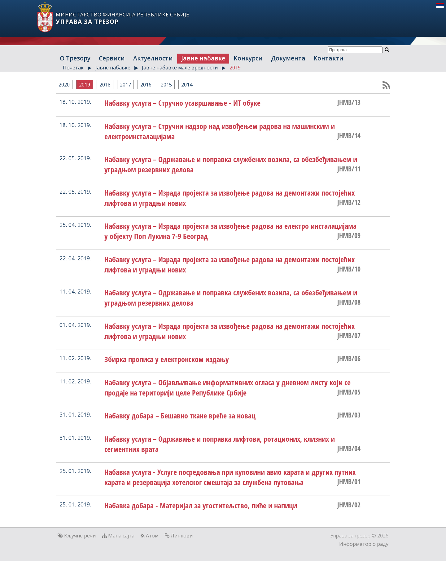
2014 (186, 84)
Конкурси (248, 58)
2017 (125, 84)
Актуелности (153, 58)
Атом (152, 535)
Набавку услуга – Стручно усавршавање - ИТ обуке (182, 103)
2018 (105, 84)
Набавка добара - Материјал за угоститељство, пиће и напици (200, 505)
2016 (145, 84)
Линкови (182, 535)
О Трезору (75, 58)
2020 (64, 84)
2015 (166, 84)
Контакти (328, 58)
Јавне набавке (203, 58)
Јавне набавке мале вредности (180, 67)
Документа (288, 58)
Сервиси (112, 58)
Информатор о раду (363, 544)
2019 (235, 67)
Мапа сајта (121, 535)
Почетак (73, 67)
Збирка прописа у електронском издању (166, 359)
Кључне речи (80, 535)
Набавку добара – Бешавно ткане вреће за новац (180, 415)
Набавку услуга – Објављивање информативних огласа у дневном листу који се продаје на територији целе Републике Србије (227, 387)
